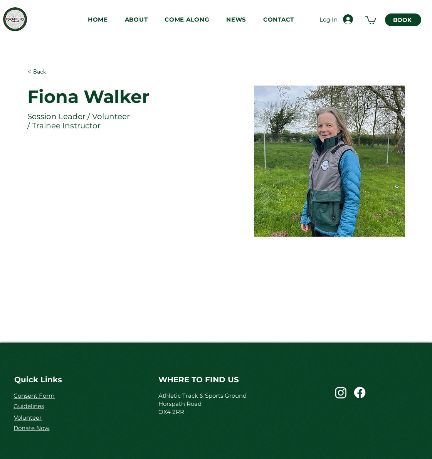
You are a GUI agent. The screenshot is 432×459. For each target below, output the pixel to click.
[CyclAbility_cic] (340, 392)
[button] (136, 19)
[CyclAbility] (359, 392)
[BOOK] (403, 19)
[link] (370, 19)
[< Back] (42, 71)
